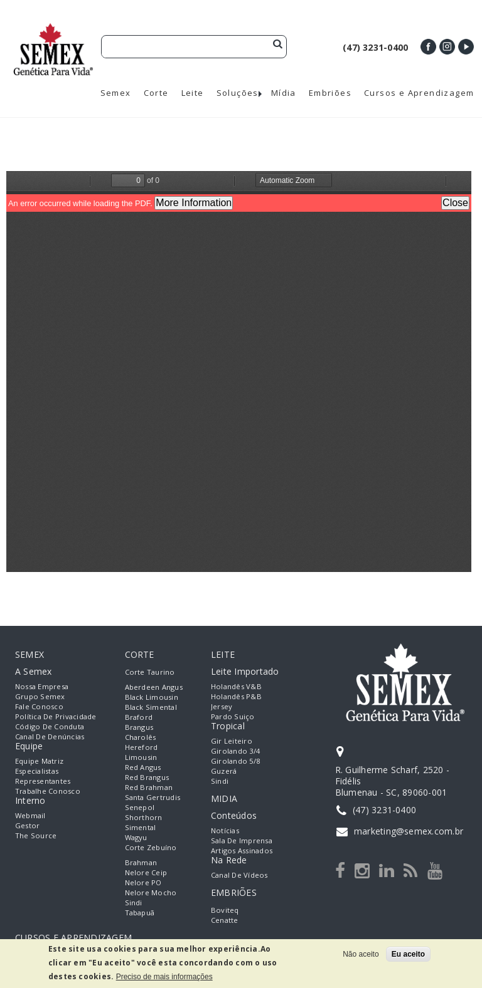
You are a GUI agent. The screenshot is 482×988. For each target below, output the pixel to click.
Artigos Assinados (241, 850)
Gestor (27, 825)
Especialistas (36, 771)
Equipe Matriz (39, 761)
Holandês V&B (236, 686)
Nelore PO (143, 882)
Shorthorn (144, 817)
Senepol (140, 807)
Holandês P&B (236, 696)
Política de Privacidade (56, 716)
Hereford (141, 747)
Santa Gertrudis (153, 797)
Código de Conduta (49, 726)
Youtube (466, 47)
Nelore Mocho (151, 892)
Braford (139, 717)
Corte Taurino (150, 672)
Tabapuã (140, 912)
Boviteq (225, 910)
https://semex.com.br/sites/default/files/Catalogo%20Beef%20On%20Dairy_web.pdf (238, 371)
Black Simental (151, 707)
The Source (35, 835)
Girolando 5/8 (235, 761)
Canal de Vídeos (239, 875)
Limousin (141, 757)
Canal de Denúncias (49, 736)
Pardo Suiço (233, 716)
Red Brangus (147, 777)
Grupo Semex (40, 696)
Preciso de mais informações (164, 976)
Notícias (225, 830)
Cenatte (224, 920)
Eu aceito (408, 954)
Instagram (447, 47)
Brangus (139, 727)
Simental (140, 827)
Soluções (238, 93)
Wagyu (136, 837)
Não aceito (360, 954)
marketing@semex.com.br (408, 831)
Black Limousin (151, 697)
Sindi (133, 902)
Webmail (30, 815)
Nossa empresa (41, 686)
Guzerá (224, 771)
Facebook (428, 47)
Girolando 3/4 (235, 751)
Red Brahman (149, 787)
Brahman (141, 862)
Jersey (221, 706)
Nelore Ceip (146, 872)
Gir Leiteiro (231, 741)
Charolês (140, 737)
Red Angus (143, 767)
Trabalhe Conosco (47, 791)
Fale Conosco (39, 706)
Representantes (42, 781)
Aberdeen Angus (154, 687)
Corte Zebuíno (151, 847)
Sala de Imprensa (241, 840)
